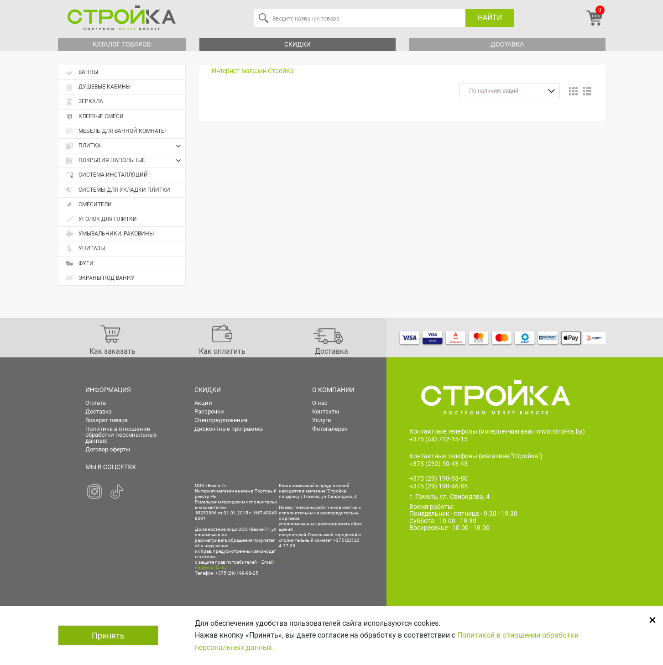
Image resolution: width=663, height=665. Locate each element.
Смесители (88, 204)
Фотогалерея (330, 429)
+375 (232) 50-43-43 (438, 463)
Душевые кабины (98, 87)
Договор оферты (107, 449)
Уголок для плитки (101, 219)
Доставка (507, 44)
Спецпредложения (220, 420)
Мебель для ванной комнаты (115, 131)
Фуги (79, 263)
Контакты (325, 411)
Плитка (125, 146)
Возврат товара (106, 420)
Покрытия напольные (125, 161)
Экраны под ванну (100, 278)
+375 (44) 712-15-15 (438, 439)
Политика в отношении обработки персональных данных (121, 435)
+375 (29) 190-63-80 (438, 478)
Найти (490, 17)
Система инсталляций (106, 175)
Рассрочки (209, 411)
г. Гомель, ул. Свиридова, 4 (449, 496)
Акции (203, 403)
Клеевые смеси (94, 116)
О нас (320, 403)
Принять (108, 635)
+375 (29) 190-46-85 (438, 486)
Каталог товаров (122, 44)
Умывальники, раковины (109, 233)
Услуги (321, 420)
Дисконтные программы (229, 429)
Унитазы (85, 248)
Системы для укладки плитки (117, 190)
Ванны (81, 72)
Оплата (95, 403)
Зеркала (84, 101)
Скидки (297, 44)
